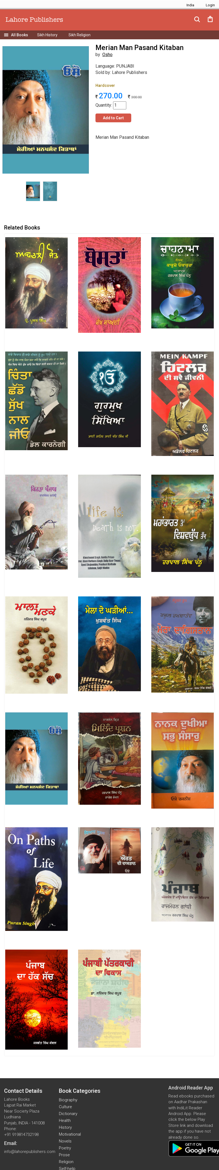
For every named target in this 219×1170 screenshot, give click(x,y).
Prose (64, 1154)
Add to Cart (113, 118)
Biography (68, 1099)
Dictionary (68, 1113)
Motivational (70, 1134)
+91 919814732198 (21, 1134)
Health (65, 1120)
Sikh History (47, 35)
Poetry (65, 1148)
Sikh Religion (80, 35)
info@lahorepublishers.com (29, 1151)
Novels (65, 1141)
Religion (66, 1161)
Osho (107, 54)
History (65, 1127)
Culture (65, 1106)
